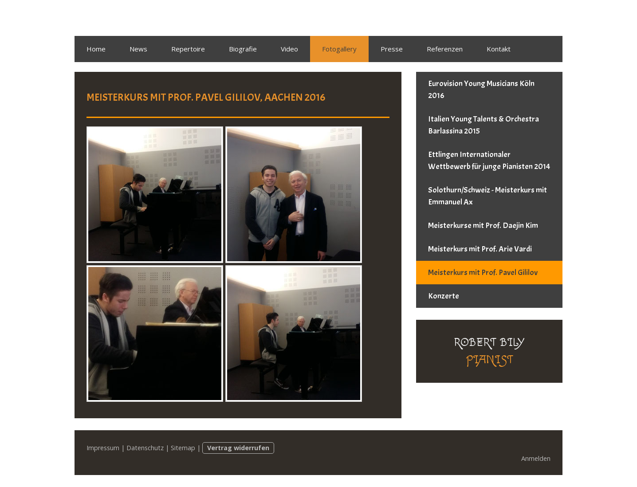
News (138, 48)
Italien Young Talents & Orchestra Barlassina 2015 (483, 125)
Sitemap (183, 448)
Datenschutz (145, 448)
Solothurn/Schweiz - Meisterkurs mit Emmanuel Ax (487, 196)
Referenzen (445, 48)
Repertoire (188, 48)
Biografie (243, 48)
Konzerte (443, 296)
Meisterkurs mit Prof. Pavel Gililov (483, 272)
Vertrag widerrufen (238, 448)
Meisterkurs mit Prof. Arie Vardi (480, 249)
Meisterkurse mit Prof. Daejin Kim (483, 225)
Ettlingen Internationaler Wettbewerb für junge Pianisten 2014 (489, 160)
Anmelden (535, 458)
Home (96, 48)
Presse (392, 48)
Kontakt (499, 48)
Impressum (103, 448)
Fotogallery (339, 48)
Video (289, 48)
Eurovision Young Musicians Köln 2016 (481, 90)
